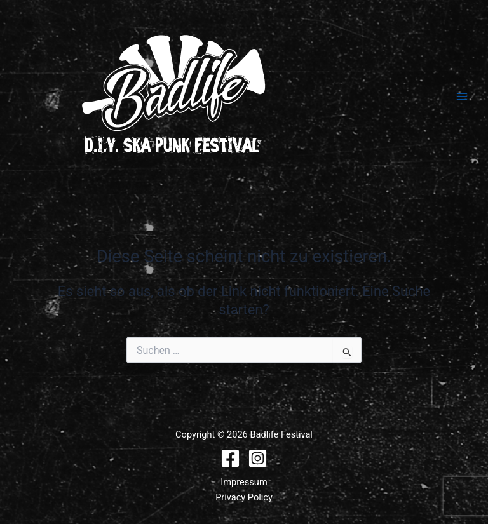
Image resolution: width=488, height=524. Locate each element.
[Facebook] (230, 458)
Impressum (243, 482)
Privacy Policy (244, 497)
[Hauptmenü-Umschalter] (462, 96)
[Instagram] (258, 458)
